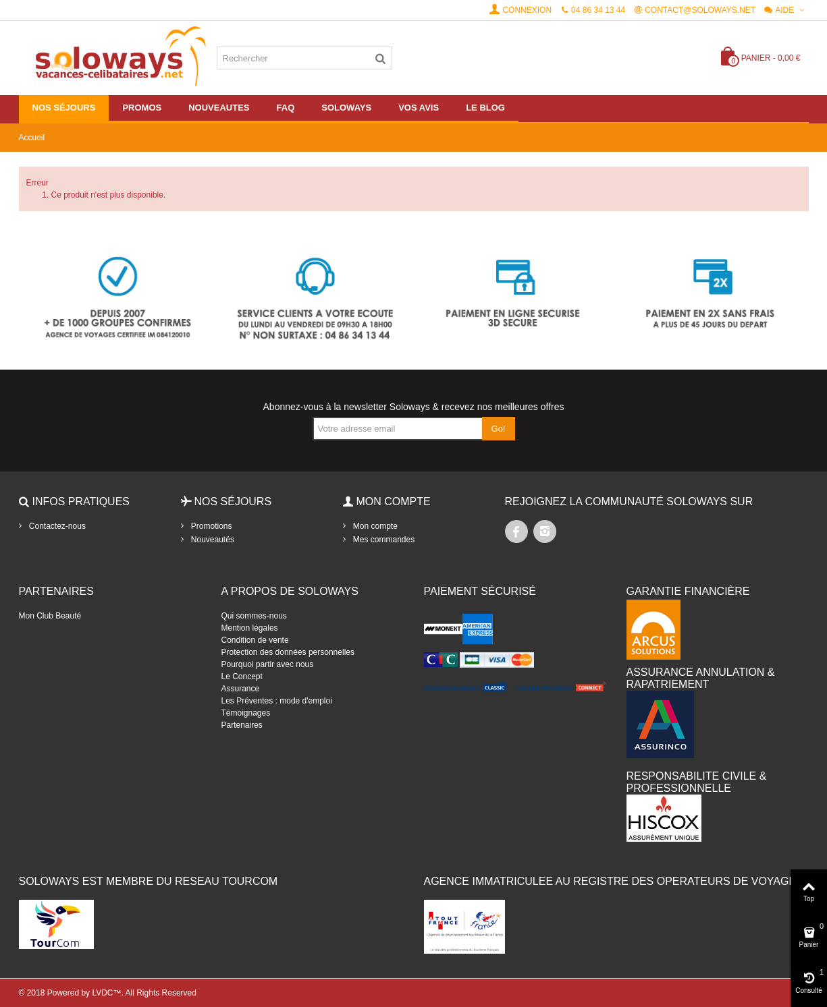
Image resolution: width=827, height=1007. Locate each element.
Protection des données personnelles (287, 652)
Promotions (210, 526)
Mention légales (249, 628)
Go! (498, 429)
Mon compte (374, 526)
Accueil (32, 137)
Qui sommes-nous (254, 616)
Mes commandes (383, 539)
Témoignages (246, 713)
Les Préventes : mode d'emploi (276, 701)
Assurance (240, 688)
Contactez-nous (56, 526)
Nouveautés (211, 539)
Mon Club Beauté (50, 616)
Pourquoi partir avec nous (267, 664)
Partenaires (242, 725)
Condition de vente (255, 640)
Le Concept (242, 676)
